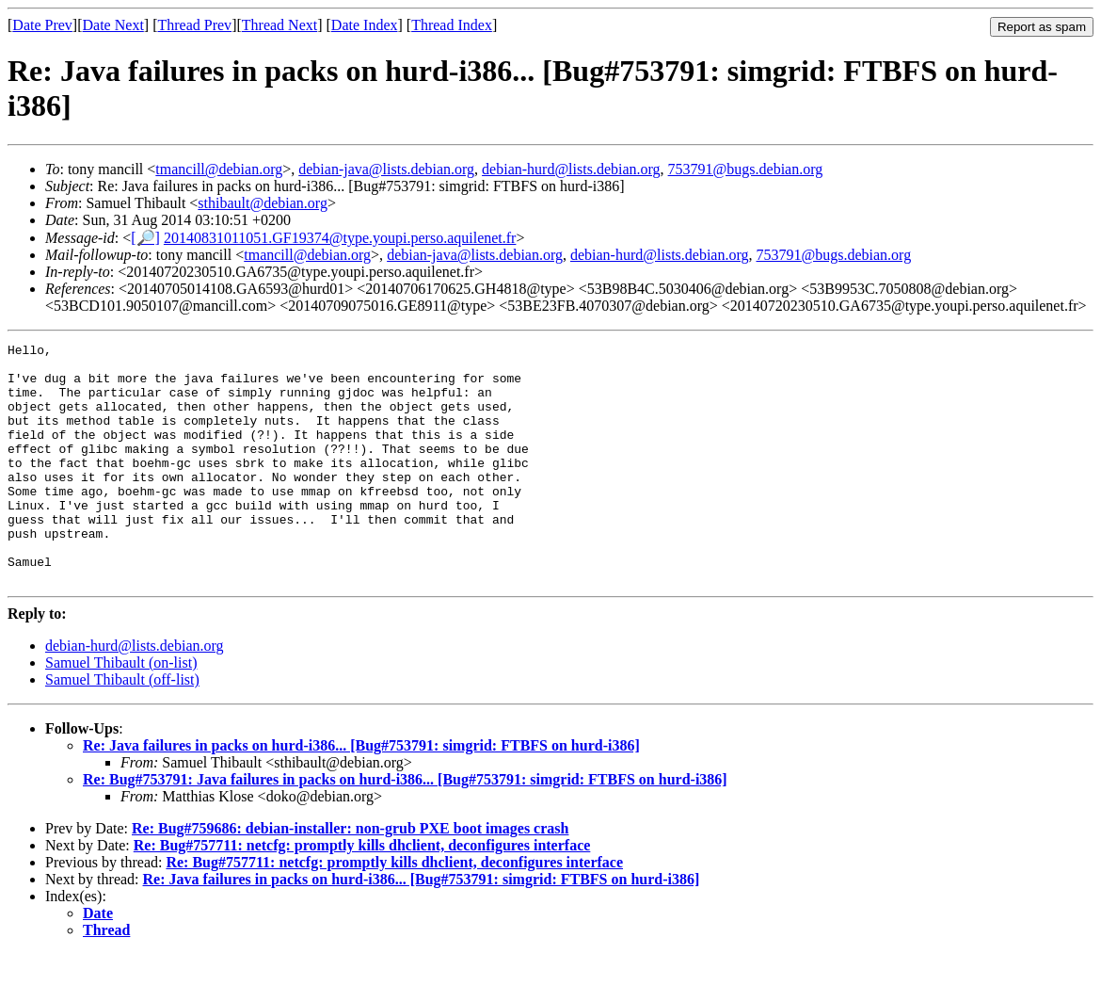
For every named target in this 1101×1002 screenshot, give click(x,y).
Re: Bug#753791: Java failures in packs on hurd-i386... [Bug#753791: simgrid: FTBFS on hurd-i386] (405, 827)
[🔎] (145, 238)
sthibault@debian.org (262, 203)
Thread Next (279, 25)
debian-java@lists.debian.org (386, 169)
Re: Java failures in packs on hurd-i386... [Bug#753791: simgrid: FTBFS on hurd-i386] (361, 793)
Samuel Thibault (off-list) (122, 727)
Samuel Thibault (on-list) (121, 711)
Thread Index (451, 25)
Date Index (364, 25)
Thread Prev (194, 25)
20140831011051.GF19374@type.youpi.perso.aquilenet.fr (340, 238)
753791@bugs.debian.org (745, 169)
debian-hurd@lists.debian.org (571, 169)
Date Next (113, 25)
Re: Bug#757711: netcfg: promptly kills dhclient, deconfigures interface (362, 893)
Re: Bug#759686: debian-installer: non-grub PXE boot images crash (350, 876)
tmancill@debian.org (218, 169)
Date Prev (42, 25)
